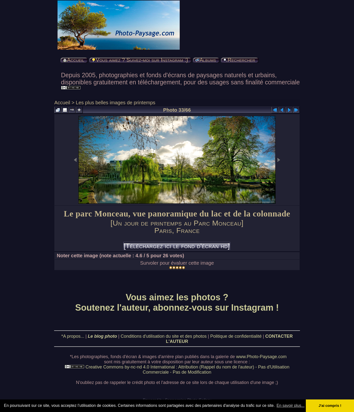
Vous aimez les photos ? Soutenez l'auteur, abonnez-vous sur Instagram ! (177, 302)
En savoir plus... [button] (291, 405)
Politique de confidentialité (236, 336)
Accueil (62, 102)
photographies (94, 356)
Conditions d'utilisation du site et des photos (164, 336)
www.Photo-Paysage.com (261, 356)
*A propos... (72, 336)
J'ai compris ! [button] (330, 406)
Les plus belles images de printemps (115, 102)
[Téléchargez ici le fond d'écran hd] (177, 246)
